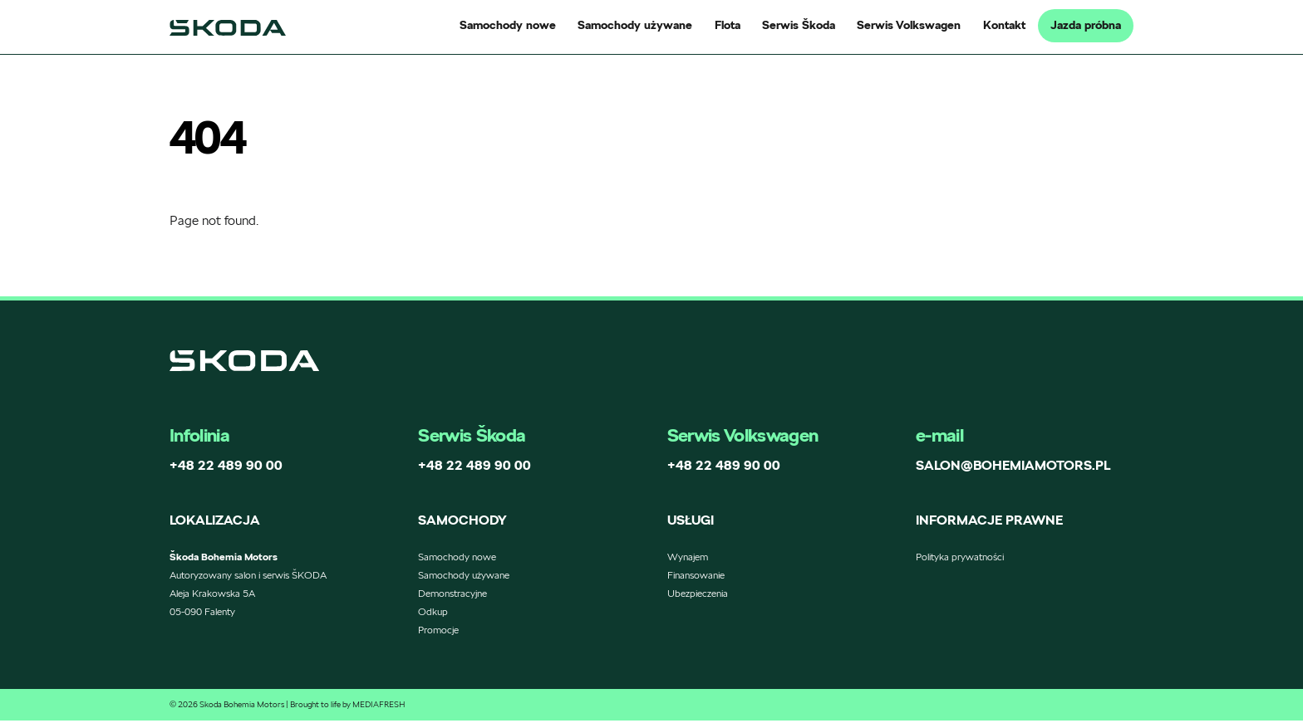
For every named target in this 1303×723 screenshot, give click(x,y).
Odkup (433, 614)
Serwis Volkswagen (909, 25)
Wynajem (687, 559)
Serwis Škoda (798, 25)
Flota (727, 25)
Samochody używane (635, 25)
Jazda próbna (1085, 25)
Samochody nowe (508, 25)
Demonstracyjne (452, 595)
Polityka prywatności (960, 559)
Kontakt (1004, 25)
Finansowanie (696, 577)
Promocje (438, 632)
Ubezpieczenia (697, 595)
